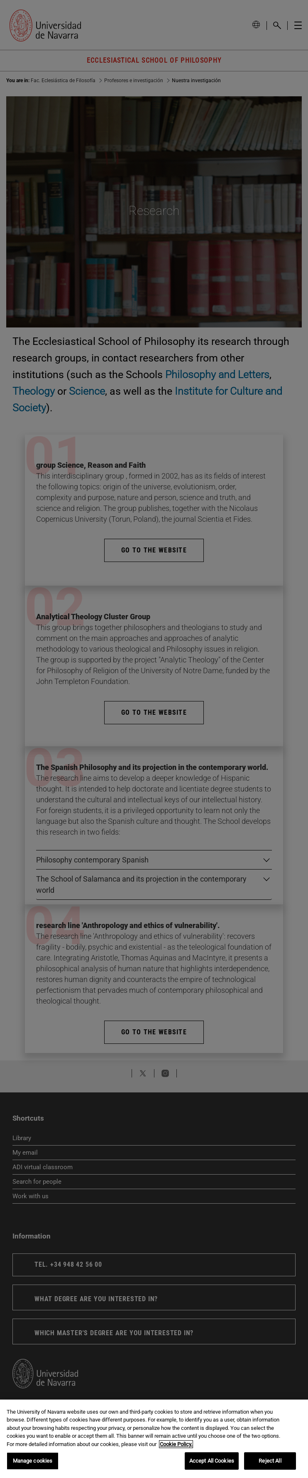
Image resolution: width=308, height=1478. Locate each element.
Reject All (270, 1461)
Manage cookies (33, 1461)
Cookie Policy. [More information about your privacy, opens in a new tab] (176, 1444)
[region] (154, 1439)
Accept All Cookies (211, 1461)
